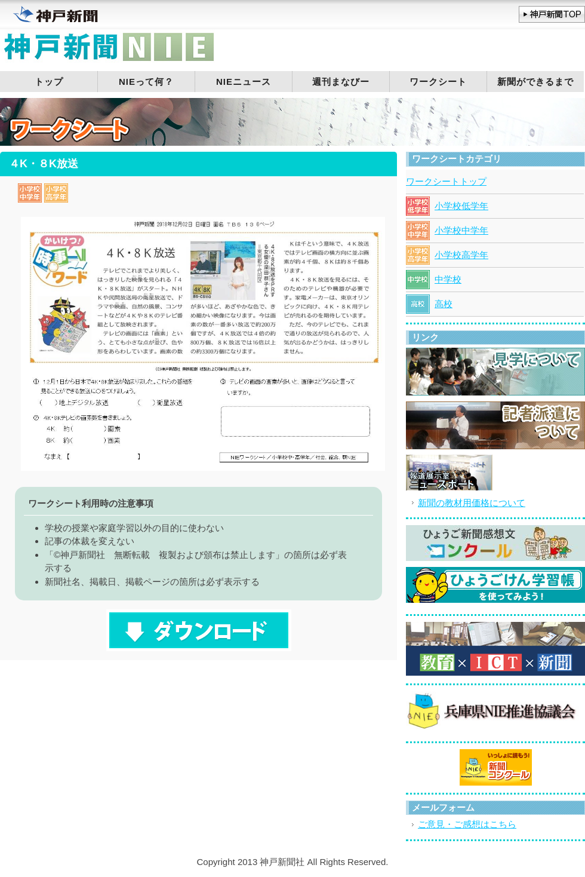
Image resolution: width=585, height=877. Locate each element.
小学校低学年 (461, 206)
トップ (49, 81)
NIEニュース (243, 81)
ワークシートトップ (446, 181)
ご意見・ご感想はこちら (467, 824)
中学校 (448, 279)
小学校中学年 (461, 230)
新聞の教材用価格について (471, 503)
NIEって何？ (146, 81)
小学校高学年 (461, 255)
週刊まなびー (341, 81)
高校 (443, 304)
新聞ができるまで (535, 81)
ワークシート (438, 81)
